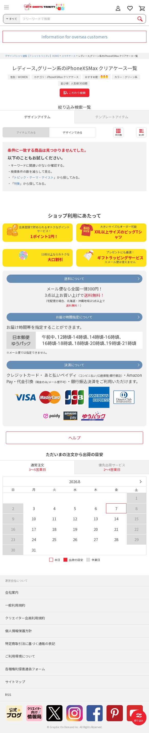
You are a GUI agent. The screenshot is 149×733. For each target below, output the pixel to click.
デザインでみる (72, 132)
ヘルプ (74, 438)
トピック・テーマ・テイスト (34, 177)
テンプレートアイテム (111, 116)
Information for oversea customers (74, 37)
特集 (17, 183)
